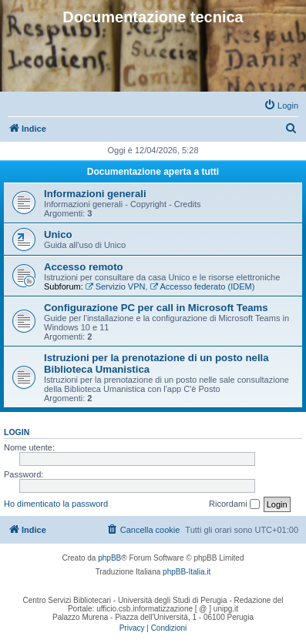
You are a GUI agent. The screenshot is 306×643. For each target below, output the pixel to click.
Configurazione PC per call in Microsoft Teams (156, 307)
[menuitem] (281, 105)
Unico (58, 234)
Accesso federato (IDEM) (202, 286)
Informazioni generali (95, 193)
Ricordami (234, 504)
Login (16, 432)
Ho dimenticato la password (56, 503)
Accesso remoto (83, 267)
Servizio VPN (116, 286)
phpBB (109, 558)
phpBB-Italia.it (186, 572)
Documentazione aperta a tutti (153, 171)
